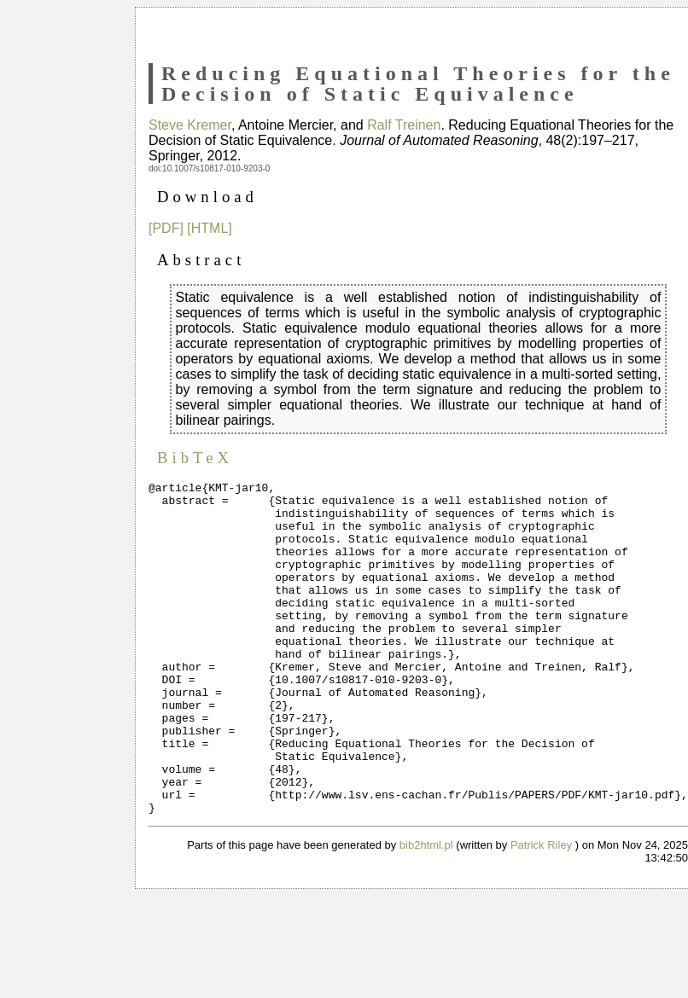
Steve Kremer (190, 125)
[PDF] (166, 228)
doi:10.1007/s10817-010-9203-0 (209, 168)
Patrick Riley (541, 911)
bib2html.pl (426, 911)
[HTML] (209, 228)
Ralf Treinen (403, 125)
